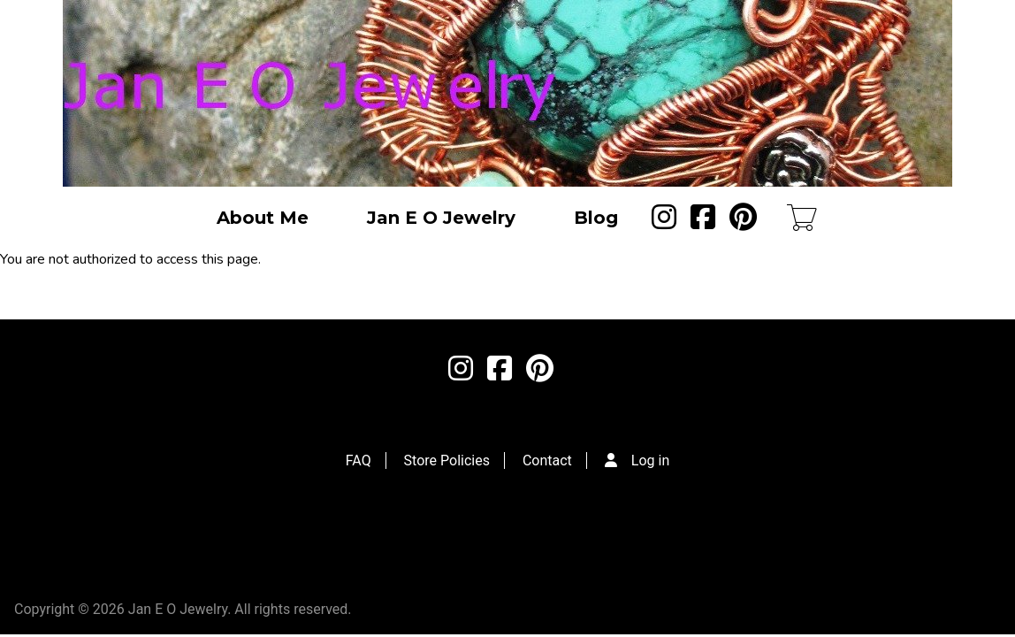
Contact (547, 460)
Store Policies (447, 460)
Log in (650, 460)
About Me (263, 217)
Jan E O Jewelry (441, 217)
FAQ (358, 460)
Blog (596, 217)
